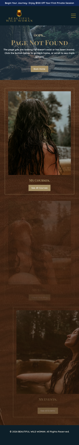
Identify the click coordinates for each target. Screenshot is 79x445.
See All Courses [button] (39, 188)
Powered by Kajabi (39, 436)
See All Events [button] (52, 410)
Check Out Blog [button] (39, 297)
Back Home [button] (39, 69)
